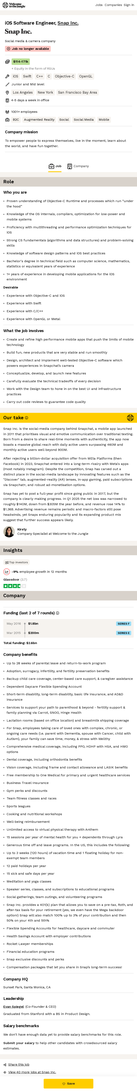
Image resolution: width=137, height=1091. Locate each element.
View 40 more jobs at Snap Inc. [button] (29, 1072)
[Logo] (13, 5)
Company (77, 166)
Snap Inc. (68, 23)
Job (54, 166)
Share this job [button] (16, 1064)
